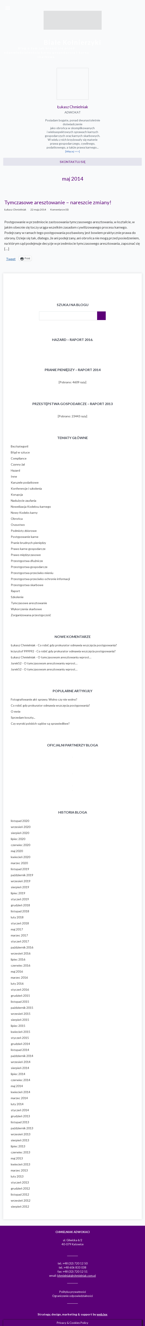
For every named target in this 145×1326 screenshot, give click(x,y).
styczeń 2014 (20, 1110)
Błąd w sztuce (20, 452)
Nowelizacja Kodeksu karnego (31, 506)
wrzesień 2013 (20, 1134)
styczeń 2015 (20, 1038)
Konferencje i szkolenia (26, 488)
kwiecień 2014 (20, 1092)
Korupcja (17, 494)
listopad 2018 (20, 911)
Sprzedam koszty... (23, 717)
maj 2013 (17, 1158)
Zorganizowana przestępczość (31, 615)
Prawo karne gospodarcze (28, 549)
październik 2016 (22, 947)
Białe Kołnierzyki (72, 42)
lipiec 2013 (18, 1146)
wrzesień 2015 (20, 1013)
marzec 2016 (19, 977)
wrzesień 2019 (20, 881)
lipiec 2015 (18, 1025)
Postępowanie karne (24, 536)
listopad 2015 (20, 1001)
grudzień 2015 (20, 995)
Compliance (19, 458)
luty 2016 (17, 983)
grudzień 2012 (20, 1188)
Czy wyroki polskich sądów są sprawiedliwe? (40, 723)
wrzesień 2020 (20, 827)
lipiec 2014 (18, 1074)
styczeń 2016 (20, 989)
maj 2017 (17, 929)
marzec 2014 (19, 1098)
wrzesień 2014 (20, 1062)
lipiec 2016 (18, 959)
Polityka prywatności (72, 1292)
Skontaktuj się (72, 162)
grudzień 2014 (20, 1044)
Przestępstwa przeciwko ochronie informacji (40, 579)
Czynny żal (18, 464)
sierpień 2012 (20, 1206)
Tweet (11, 258)
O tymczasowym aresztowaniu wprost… (64, 657)
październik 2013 (22, 1128)
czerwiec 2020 (20, 845)
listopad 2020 (20, 821)
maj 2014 (17, 1086)
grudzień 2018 (20, 905)
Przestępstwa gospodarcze (29, 567)
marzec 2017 (19, 935)
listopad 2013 (20, 1122)
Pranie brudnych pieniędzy (28, 543)
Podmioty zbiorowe (24, 530)
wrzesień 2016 (20, 953)
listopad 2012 (20, 1194)
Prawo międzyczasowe (26, 555)
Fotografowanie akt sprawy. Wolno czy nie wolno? (44, 699)
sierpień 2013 (20, 1140)
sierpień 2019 (20, 887)
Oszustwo (18, 524)
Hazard (15, 470)
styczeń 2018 (20, 923)
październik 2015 (22, 1007)
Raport (15, 591)
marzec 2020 (19, 863)
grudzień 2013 (20, 1116)
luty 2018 (17, 917)
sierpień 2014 (20, 1068)
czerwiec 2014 (20, 1080)
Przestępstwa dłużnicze (27, 561)
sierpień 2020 (20, 833)
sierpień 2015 (20, 1019)
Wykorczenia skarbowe (26, 609)
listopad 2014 (20, 1050)
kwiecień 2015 (20, 1032)
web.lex (102, 1314)
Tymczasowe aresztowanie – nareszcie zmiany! (57, 202)
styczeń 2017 (20, 941)
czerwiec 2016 (20, 965)
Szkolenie (17, 597)
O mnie (15, 711)
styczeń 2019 (20, 899)
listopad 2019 (20, 869)
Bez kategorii (19, 446)
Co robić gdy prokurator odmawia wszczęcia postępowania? (77, 645)
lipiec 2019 (18, 893)
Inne (14, 476)
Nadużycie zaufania (23, 500)
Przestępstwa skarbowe (27, 585)
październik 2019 (22, 875)
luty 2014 (17, 1104)
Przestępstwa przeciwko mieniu (32, 573)
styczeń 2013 (20, 1182)
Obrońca (17, 518)
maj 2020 (17, 851)
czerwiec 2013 (20, 1152)
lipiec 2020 (18, 839)
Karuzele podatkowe (25, 482)
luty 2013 (17, 1176)
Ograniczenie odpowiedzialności (72, 1296)
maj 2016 (17, 971)
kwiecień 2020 (20, 857)
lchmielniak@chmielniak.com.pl (76, 1275)
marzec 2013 (19, 1170)
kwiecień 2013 (20, 1164)
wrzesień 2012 (20, 1200)
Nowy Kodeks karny (24, 512)
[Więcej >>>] (72, 151)
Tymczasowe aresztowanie (29, 603)
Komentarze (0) (59, 209)
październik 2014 (22, 1056)
